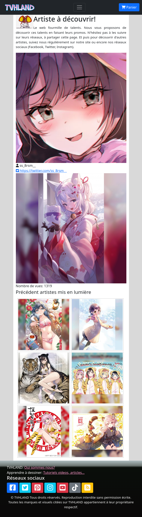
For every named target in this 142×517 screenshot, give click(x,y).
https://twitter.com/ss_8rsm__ (41, 170)
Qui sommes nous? (39, 467)
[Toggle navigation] (79, 7)
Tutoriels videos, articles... (64, 472)
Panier (129, 7)
